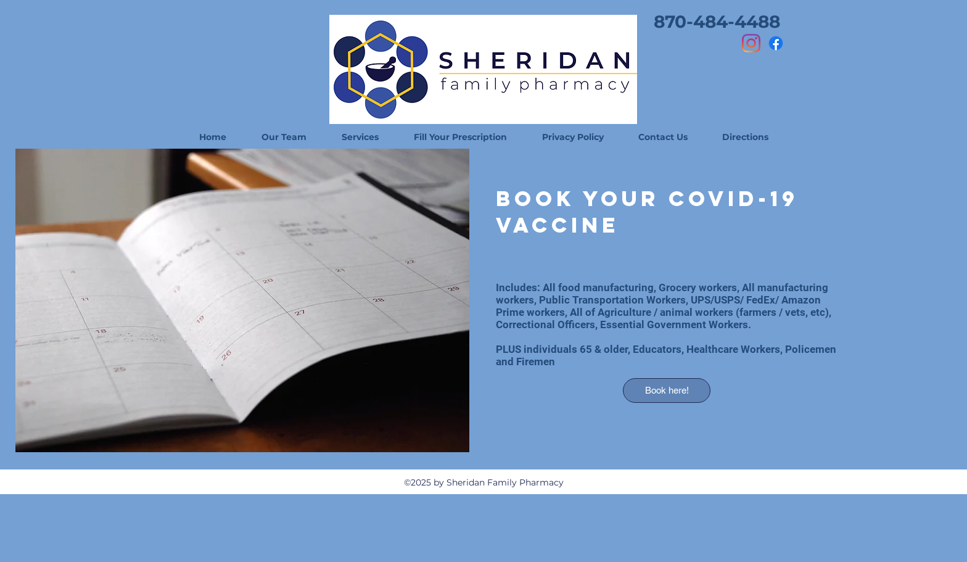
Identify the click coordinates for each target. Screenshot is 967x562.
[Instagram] (751, 43)
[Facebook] (776, 43)
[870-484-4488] (717, 21)
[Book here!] (666, 390)
